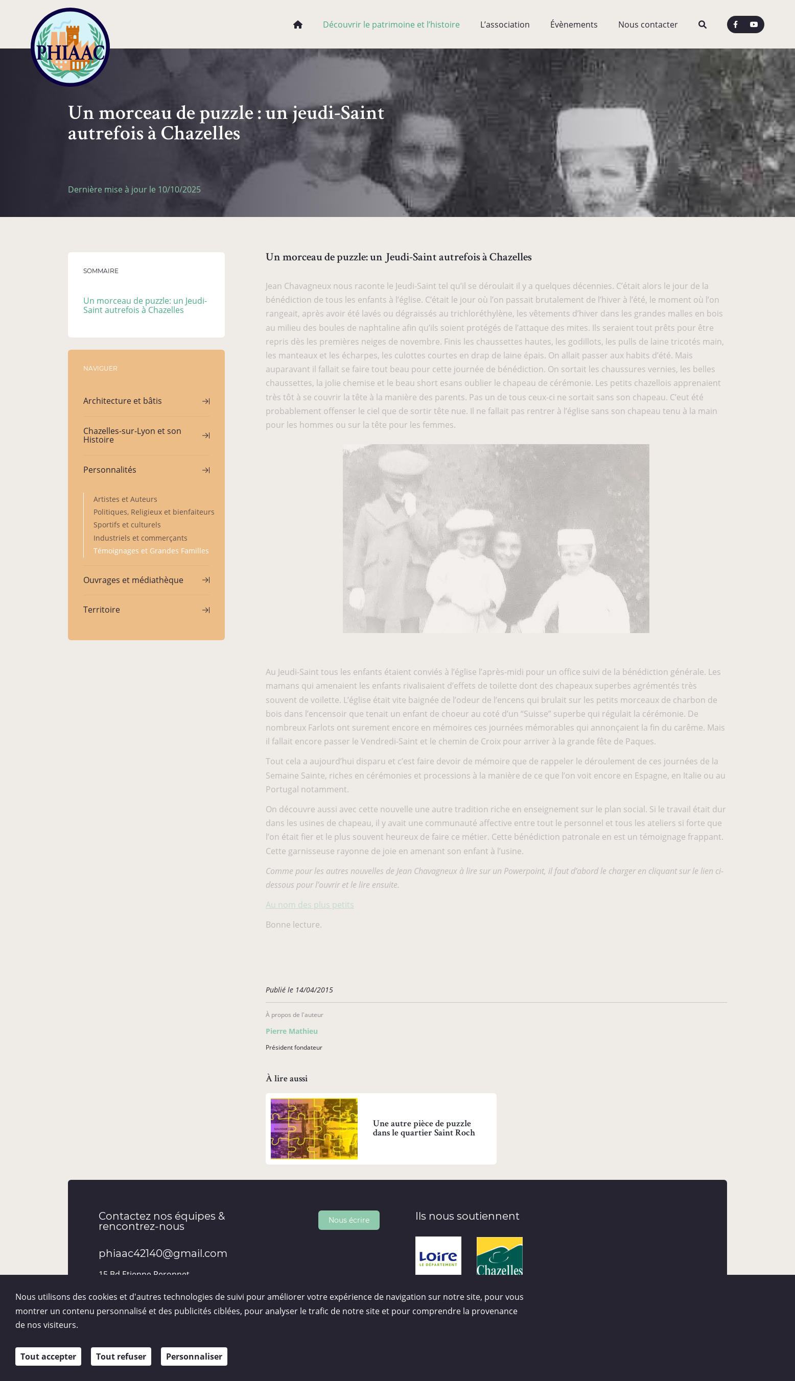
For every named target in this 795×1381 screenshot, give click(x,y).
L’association (505, 24)
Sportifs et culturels (127, 524)
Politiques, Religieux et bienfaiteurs (154, 512)
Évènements (574, 24)
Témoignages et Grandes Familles (151, 550)
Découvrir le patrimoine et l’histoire (391, 24)
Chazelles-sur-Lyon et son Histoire (132, 435)
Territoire (101, 609)
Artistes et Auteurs (125, 499)
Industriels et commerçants (140, 538)
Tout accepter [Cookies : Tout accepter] (48, 1356)
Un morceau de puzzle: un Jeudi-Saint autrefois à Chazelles (145, 305)
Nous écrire (349, 1220)
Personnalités (109, 469)
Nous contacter (648, 24)
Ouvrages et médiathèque (133, 580)
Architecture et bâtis (122, 400)
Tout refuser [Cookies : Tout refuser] (121, 1356)
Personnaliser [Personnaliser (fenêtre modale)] (194, 1356)
